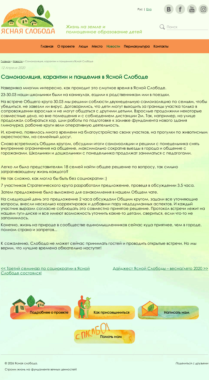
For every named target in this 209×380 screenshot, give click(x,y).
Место (97, 46)
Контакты (160, 46)
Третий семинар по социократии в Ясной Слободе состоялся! (45, 271)
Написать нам (176, 312)
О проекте (66, 46)
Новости (113, 46)
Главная (47, 46)
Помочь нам (111, 336)
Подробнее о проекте (49, 312)
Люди (83, 46)
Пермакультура (137, 46)
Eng (149, 9)
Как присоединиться (111, 312)
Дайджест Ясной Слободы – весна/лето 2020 (160, 268)
